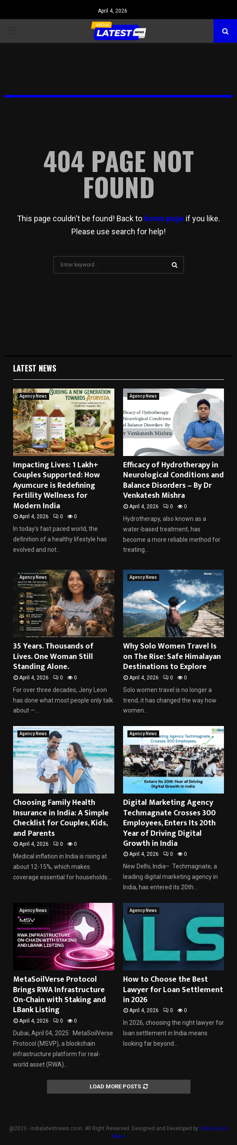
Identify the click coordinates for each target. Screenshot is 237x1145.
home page (164, 218)
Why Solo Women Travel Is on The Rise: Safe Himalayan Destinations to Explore (172, 656)
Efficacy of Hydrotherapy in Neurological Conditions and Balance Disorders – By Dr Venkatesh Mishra (173, 480)
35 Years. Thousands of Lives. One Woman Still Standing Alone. (53, 656)
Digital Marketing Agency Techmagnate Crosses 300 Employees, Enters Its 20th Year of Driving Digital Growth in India (169, 823)
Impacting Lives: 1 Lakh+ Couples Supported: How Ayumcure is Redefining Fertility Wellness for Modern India (56, 486)
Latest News (34, 368)
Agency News (33, 396)
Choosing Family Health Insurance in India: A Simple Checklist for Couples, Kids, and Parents (61, 818)
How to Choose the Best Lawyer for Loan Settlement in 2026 (173, 990)
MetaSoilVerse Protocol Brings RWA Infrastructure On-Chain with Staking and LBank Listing (59, 995)
